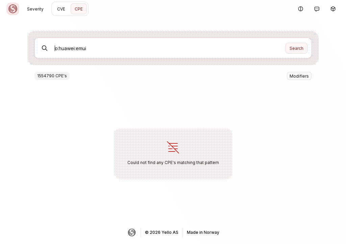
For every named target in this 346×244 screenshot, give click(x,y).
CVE (61, 9)
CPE (79, 9)
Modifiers (299, 76)
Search (296, 48)
